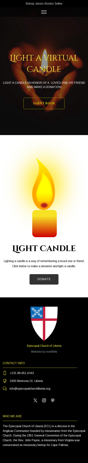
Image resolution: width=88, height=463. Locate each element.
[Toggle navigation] (44, 12)
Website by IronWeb (44, 351)
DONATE (44, 279)
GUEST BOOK (44, 103)
